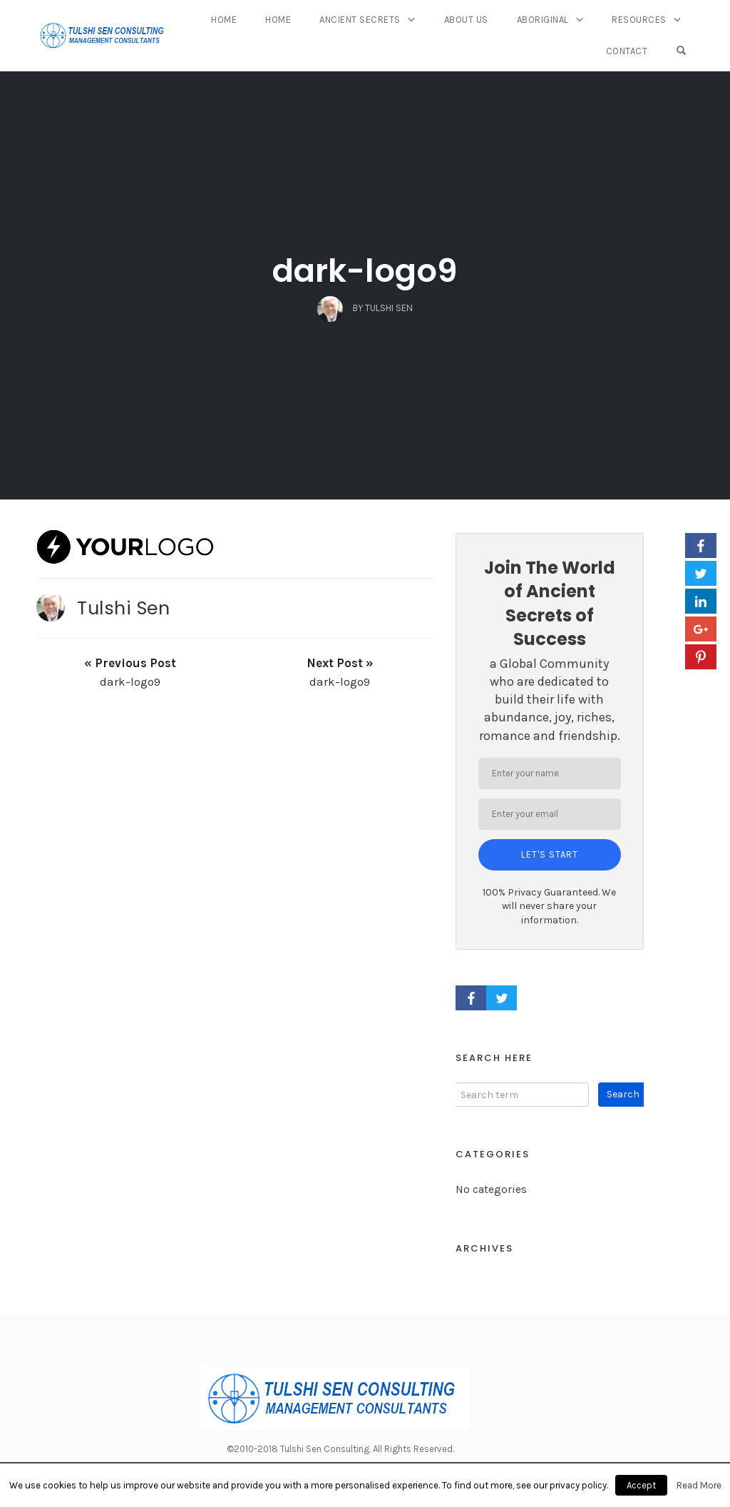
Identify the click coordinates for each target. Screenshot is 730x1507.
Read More (699, 1485)
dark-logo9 (365, 270)
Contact (627, 51)
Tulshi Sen (123, 608)
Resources (639, 19)
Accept (641, 1485)
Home (224, 19)
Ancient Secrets (360, 19)
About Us (466, 19)
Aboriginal (543, 19)
